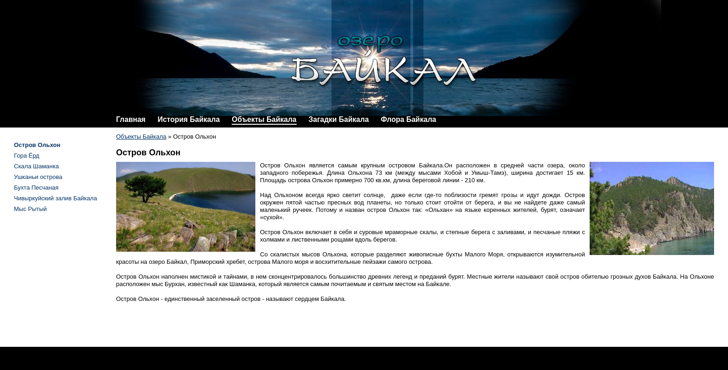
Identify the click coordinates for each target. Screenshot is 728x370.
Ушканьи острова (38, 176)
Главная (130, 119)
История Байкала (188, 119)
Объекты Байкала (264, 119)
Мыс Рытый (30, 208)
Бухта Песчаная (36, 187)
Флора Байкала (408, 119)
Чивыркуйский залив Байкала (55, 198)
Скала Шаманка (36, 166)
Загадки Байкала (339, 119)
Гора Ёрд (26, 155)
